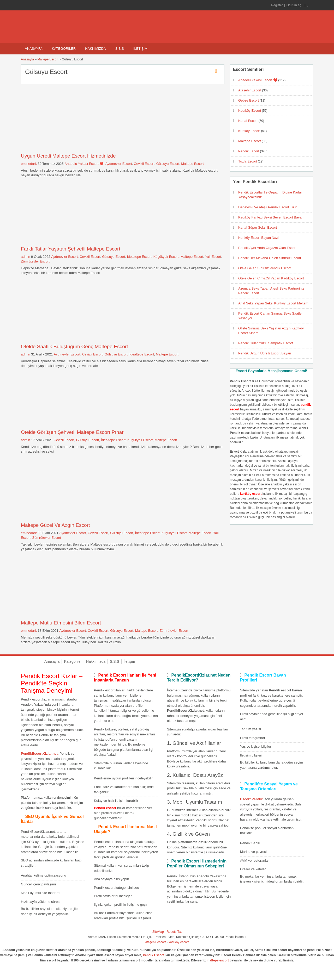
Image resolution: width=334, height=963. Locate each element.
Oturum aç (294, 5)
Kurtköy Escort (249, 131)
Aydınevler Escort (118, 164)
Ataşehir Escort (249, 90)
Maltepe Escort (47, 59)
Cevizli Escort (144, 164)
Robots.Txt (174, 932)
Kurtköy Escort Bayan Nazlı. (259, 238)
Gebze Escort (248, 100)
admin (25, 257)
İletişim (140, 49)
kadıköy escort (179, 942)
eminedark (29, 164)
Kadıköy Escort (249, 110)
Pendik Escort (248, 151)
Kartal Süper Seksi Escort (257, 227)
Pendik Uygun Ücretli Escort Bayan (264, 353)
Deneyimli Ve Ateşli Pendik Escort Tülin (267, 207)
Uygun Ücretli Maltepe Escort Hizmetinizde (68, 156)
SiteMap (158, 932)
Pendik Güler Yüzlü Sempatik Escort (265, 343)
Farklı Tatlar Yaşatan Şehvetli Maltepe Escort (70, 249)
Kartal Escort (248, 121)
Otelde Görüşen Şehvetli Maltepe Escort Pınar (72, 432)
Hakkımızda (95, 49)
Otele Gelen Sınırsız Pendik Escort (264, 268)
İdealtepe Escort (139, 257)
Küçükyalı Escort (166, 257)
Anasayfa (34, 49)
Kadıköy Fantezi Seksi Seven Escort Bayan (270, 217)
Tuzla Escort (247, 161)
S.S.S (119, 49)
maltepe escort (218, 960)
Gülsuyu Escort (167, 164)
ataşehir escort (155, 942)
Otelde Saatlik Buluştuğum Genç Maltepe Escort (74, 346)
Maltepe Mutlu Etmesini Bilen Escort (61, 623)
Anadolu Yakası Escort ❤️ (84, 164)
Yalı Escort (213, 257)
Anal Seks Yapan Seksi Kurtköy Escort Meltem (273, 303)
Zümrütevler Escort (35, 261)
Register (277, 5)
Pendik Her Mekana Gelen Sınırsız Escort (269, 258)
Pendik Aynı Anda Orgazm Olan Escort (267, 248)
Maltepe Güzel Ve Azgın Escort (55, 525)
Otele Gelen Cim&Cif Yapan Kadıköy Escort (271, 278)
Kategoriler (64, 49)
